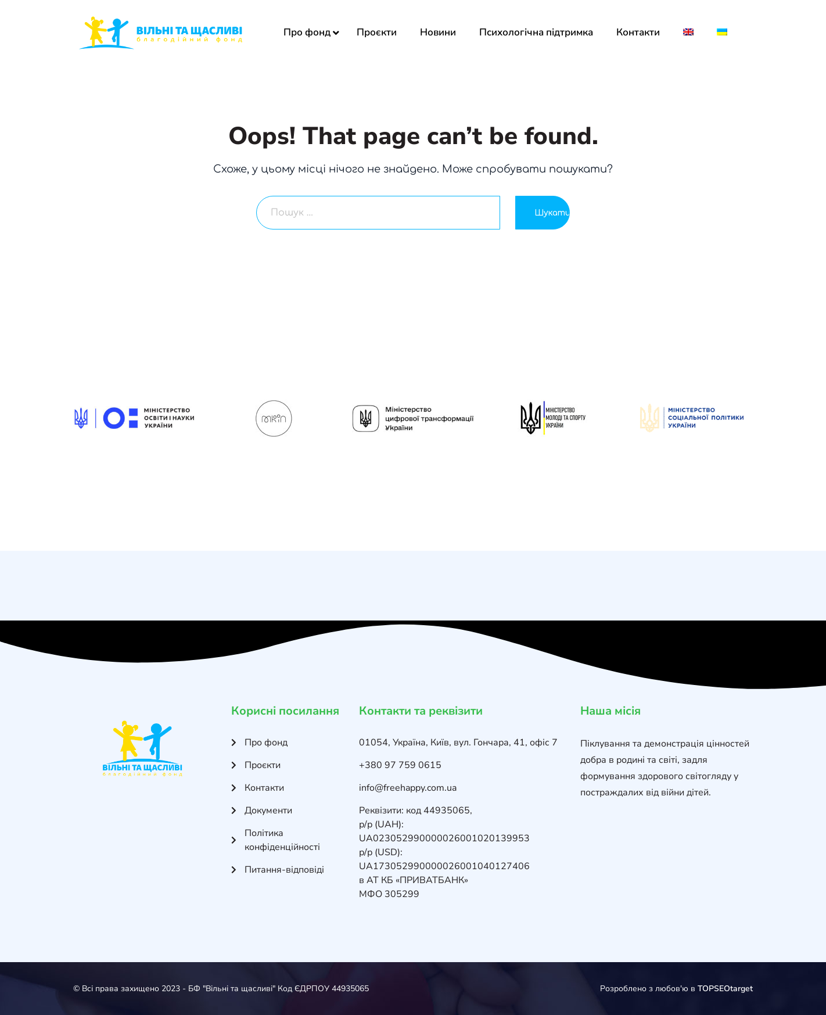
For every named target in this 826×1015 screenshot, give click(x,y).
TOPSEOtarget (725, 988)
